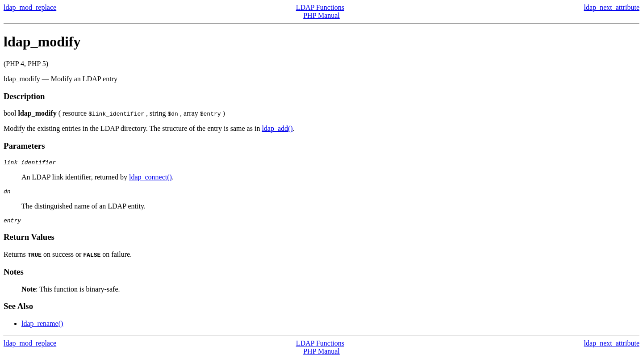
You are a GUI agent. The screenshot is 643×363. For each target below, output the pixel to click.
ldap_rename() (42, 327)
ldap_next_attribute (611, 7)
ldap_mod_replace (30, 7)
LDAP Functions (320, 7)
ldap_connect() (150, 178)
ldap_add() (277, 128)
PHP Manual (321, 15)
